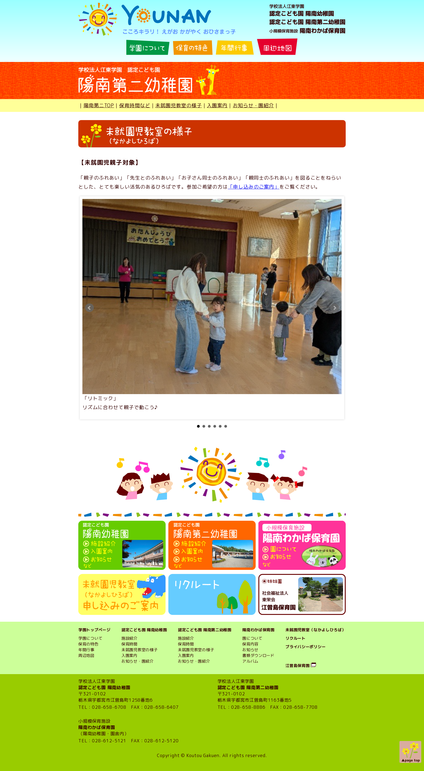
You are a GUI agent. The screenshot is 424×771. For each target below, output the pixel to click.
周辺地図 (86, 655)
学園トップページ (94, 630)
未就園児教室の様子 (178, 105)
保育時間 (129, 644)
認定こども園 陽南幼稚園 (144, 630)
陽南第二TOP (98, 105)
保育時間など (134, 105)
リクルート (295, 638)
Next (334, 307)
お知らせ (250, 650)
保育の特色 (88, 644)
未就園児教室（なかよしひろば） (315, 630)
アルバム (250, 661)
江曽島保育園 (297, 665)
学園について (90, 638)
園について (252, 638)
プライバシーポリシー (305, 647)
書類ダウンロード (258, 655)
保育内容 (250, 644)
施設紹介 (129, 638)
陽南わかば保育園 (258, 630)
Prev (89, 307)
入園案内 (217, 105)
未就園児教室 (190, 650)
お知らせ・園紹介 (253, 105)
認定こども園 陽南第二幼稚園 (204, 630)
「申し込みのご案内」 (253, 186)
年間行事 (86, 650)
